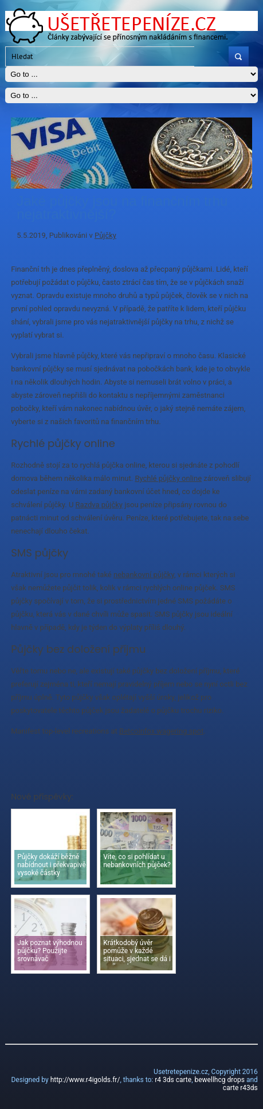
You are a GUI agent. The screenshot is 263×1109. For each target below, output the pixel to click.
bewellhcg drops (219, 1080)
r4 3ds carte (173, 1080)
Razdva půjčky (99, 504)
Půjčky (105, 235)
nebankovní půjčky (143, 574)
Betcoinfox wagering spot (161, 731)
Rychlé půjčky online (168, 478)
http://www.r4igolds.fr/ (85, 1080)
